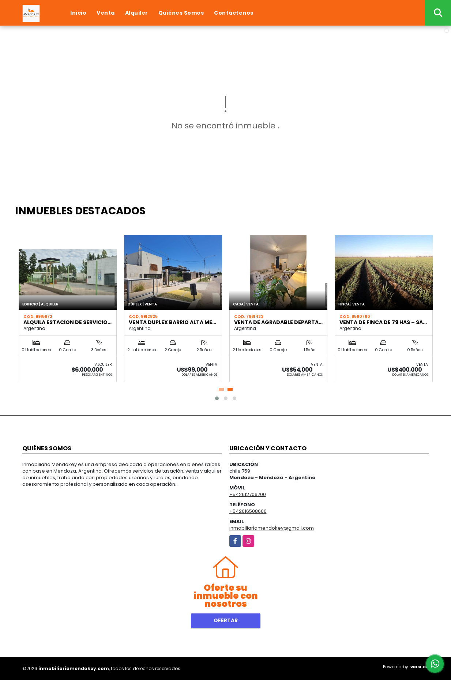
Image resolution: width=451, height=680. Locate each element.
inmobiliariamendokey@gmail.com (271, 528)
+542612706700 (247, 494)
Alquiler (136, 12)
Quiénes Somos (181, 12)
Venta (106, 12)
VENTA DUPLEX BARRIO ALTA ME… (172, 322)
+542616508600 (248, 511)
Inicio (78, 12)
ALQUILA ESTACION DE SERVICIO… (67, 322)
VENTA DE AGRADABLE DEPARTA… (278, 322)
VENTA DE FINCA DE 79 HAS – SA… (383, 322)
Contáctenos (233, 12)
